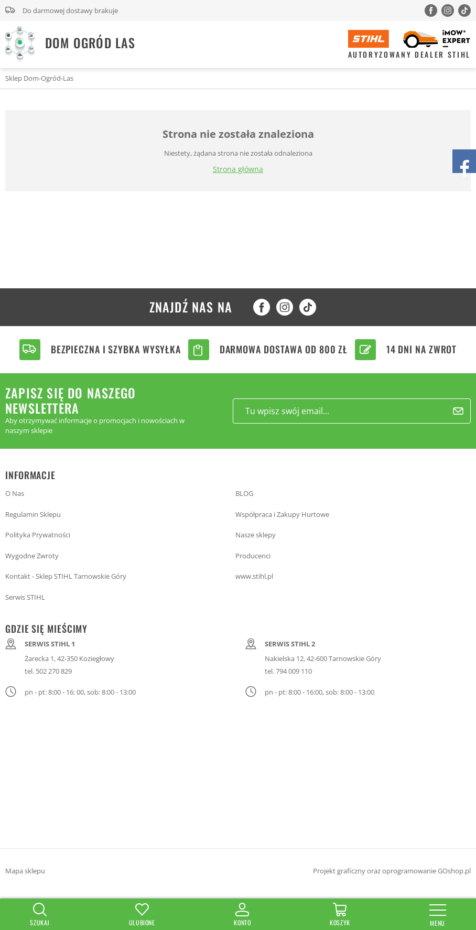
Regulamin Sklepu (33, 514)
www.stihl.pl (254, 576)
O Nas (14, 493)
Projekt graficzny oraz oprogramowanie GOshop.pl (392, 870)
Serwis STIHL (25, 597)
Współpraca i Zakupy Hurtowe (282, 514)
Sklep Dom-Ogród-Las (39, 78)
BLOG (244, 493)
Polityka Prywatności (37, 534)
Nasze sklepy (255, 534)
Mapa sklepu (25, 870)
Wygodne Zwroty (32, 555)
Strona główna (238, 169)
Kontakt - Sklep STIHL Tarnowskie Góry (65, 576)
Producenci (253, 555)
